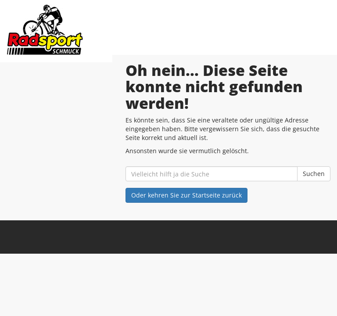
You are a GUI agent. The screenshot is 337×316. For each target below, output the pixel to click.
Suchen (314, 173)
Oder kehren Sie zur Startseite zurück (186, 195)
